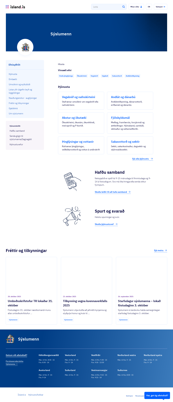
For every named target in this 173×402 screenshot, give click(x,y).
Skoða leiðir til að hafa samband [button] (113, 191)
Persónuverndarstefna (143, 396)
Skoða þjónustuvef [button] (106, 224)
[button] (136, 7)
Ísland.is (22, 394)
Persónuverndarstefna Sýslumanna (14, 362)
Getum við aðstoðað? (16, 355)
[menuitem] (25, 74)
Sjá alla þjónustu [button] (142, 158)
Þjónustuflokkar (35, 394)
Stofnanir (129, 396)
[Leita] (123, 6)
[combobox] (109, 7)
